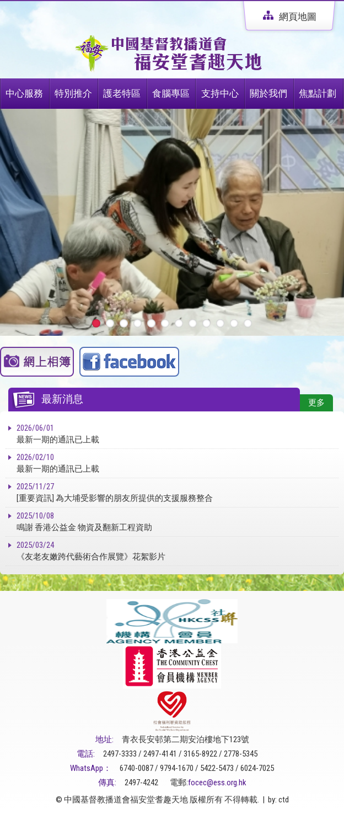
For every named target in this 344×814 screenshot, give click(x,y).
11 (234, 323)
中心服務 (24, 93)
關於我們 (268, 93)
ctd (283, 800)
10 (220, 323)
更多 (316, 403)
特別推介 (73, 93)
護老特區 (122, 93)
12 (248, 323)
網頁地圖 (289, 16)
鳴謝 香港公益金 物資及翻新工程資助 (177, 521)
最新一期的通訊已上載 (177, 433)
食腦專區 (171, 93)
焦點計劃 (317, 93)
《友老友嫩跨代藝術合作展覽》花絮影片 (177, 551)
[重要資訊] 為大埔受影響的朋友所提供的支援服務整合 (177, 492)
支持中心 (220, 93)
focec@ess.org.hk (217, 782)
